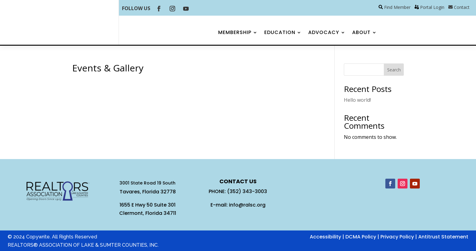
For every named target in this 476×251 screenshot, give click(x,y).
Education (279, 33)
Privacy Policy (397, 236)
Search (394, 70)
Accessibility (325, 236)
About (361, 33)
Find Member (397, 7)
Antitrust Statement (443, 236)
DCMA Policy (360, 236)
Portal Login (432, 7)
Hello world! (357, 100)
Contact (462, 7)
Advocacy (323, 33)
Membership (234, 33)
